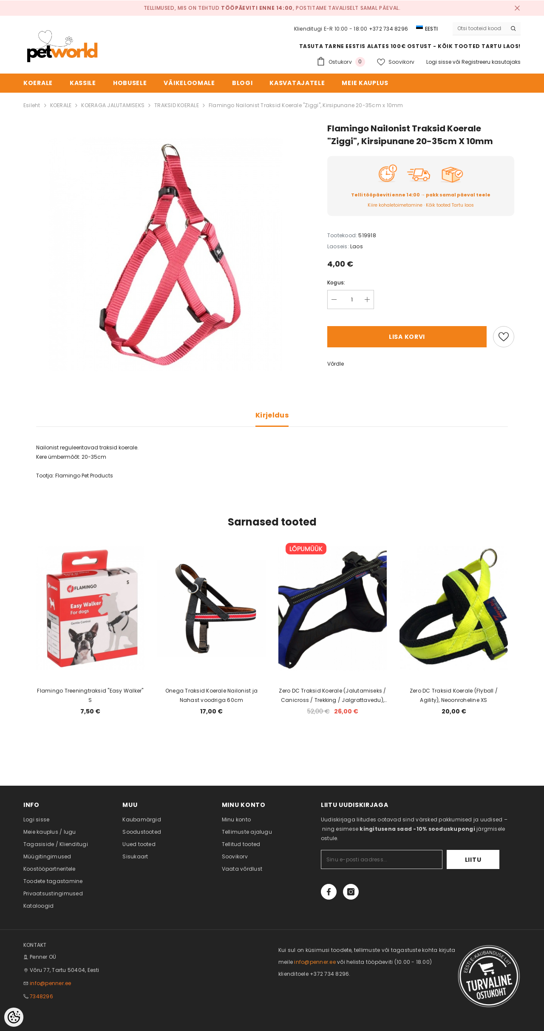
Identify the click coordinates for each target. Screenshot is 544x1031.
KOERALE (61, 105)
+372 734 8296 (388, 28)
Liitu (473, 859)
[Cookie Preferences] (13, 1017)
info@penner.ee (50, 983)
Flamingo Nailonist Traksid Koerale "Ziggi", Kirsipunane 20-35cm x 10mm (306, 105)
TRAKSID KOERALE (176, 105)
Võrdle (335, 363)
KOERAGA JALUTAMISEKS (112, 105)
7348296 (41, 996)
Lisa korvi (407, 336)
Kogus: (336, 282)
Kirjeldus (272, 415)
